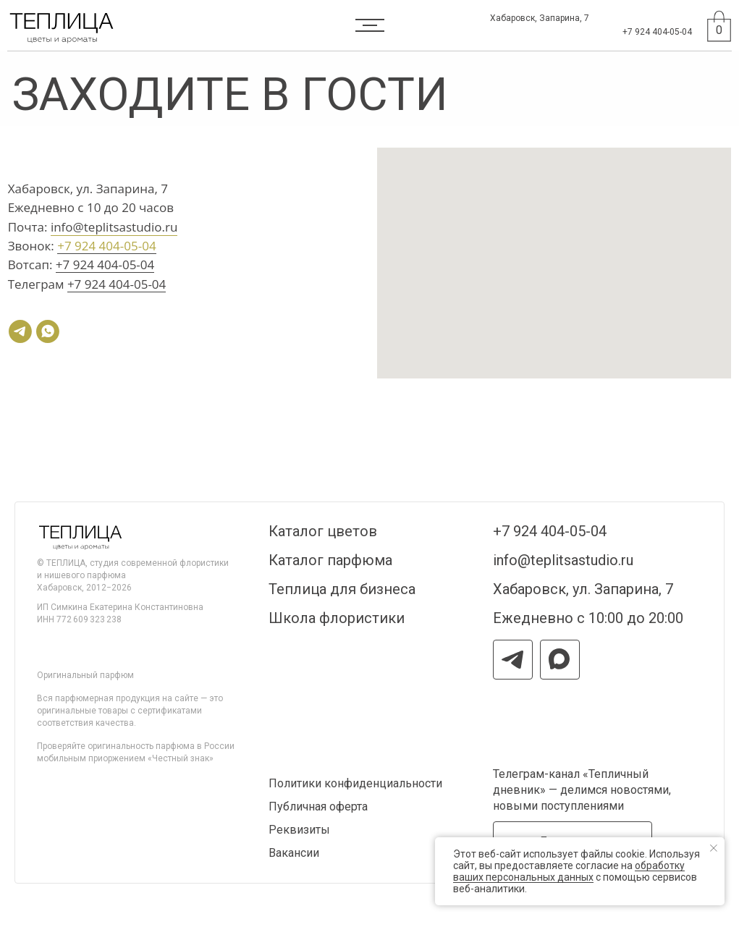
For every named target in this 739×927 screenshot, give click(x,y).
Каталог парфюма (330, 560)
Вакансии (294, 853)
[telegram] (20, 331)
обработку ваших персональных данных (569, 871)
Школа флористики (337, 618)
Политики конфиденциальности (355, 783)
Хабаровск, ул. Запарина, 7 (583, 589)
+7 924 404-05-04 (657, 32)
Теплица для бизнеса (342, 589)
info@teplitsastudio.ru (114, 227)
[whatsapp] (47, 331)
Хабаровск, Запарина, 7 (539, 18)
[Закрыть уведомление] (713, 848)
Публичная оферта (318, 806)
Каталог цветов (323, 531)
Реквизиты (299, 830)
